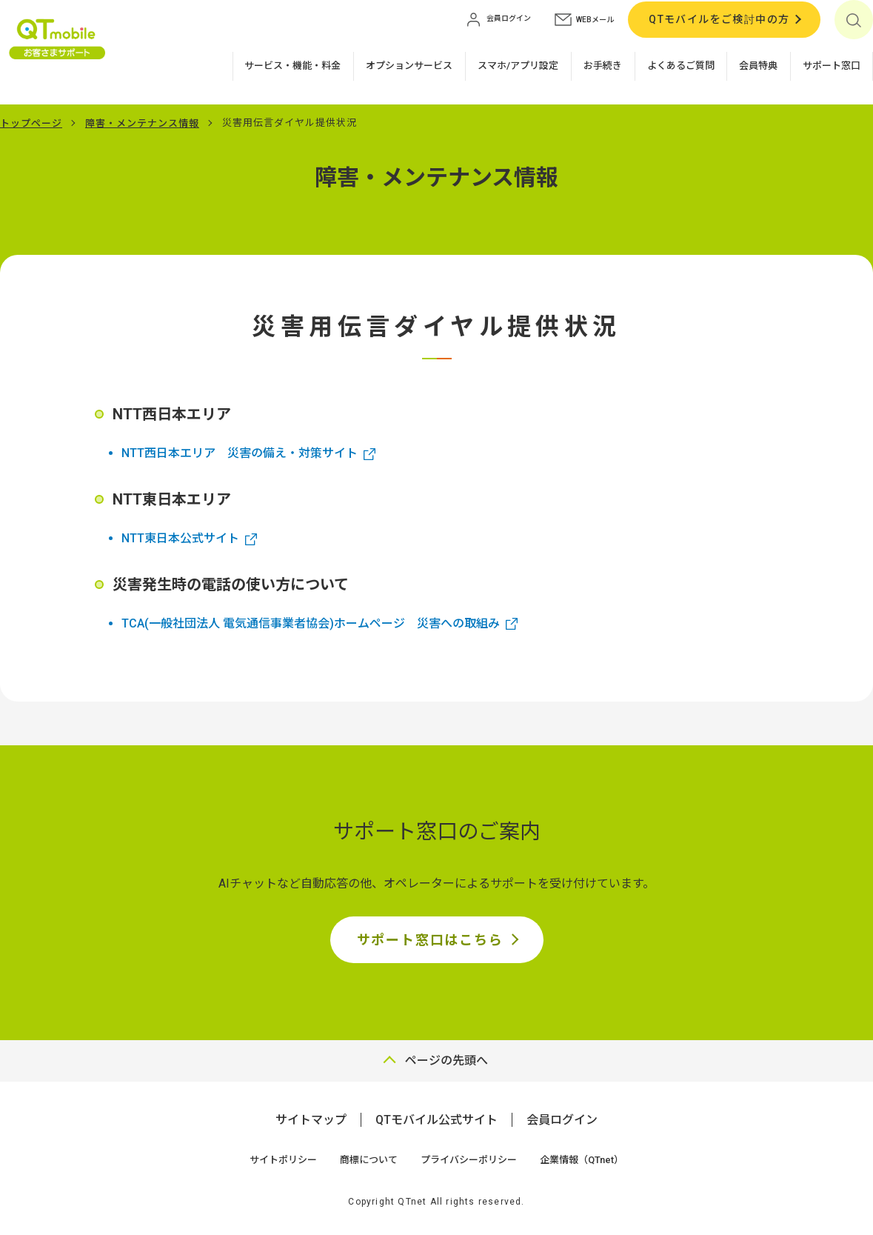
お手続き (602, 65)
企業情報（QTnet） (581, 1159)
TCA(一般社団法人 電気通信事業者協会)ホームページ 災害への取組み (310, 623)
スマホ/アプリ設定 (518, 65)
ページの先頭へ (446, 1060)
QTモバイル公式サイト (436, 1120)
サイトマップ (311, 1120)
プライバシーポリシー (469, 1159)
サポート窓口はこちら (430, 940)
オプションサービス (409, 65)
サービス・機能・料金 (292, 65)
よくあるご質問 (681, 65)
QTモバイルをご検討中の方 (719, 19)
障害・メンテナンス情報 (142, 123)
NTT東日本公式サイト (180, 538)
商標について (369, 1159)
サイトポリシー (283, 1159)
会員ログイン (562, 1120)
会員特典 (758, 65)
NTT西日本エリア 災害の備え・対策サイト (239, 453)
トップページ (31, 123)
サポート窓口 (831, 65)
